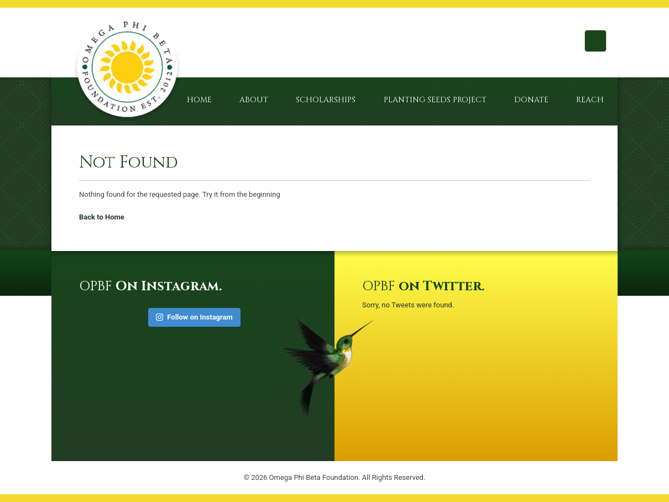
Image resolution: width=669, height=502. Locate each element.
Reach (590, 100)
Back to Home (101, 217)
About (253, 100)
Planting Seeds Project (435, 100)
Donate (531, 100)
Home (199, 100)
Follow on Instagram (194, 317)
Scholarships (326, 100)
